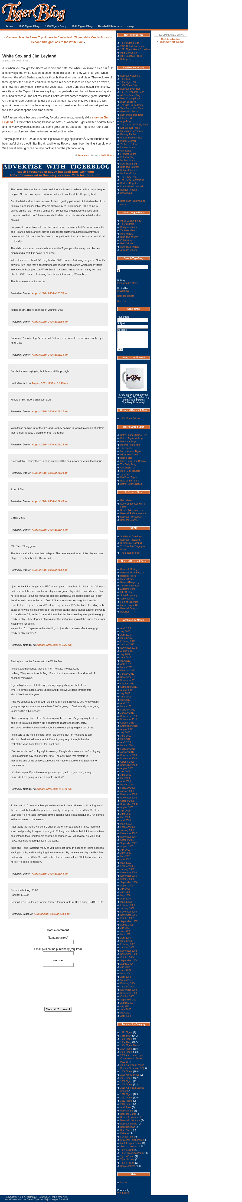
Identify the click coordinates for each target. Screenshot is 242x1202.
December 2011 (128, 677)
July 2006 (125, 889)
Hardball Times (128, 576)
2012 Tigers (126, 1101)
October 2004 (127, 957)
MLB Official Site (128, 52)
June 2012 (125, 657)
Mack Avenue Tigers (130, 451)
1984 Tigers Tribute (130, 418)
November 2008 (128, 797)
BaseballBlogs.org (129, 582)
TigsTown (125, 474)
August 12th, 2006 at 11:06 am (50, 321)
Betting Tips (126, 59)
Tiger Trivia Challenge (131, 1153)
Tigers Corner (127, 1156)
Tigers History (127, 1159)
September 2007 (128, 843)
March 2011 (126, 706)
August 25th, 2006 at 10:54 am (52, 913)
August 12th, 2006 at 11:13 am (50, 354)
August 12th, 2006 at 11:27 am (50, 411)
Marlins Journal (128, 160)
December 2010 (128, 716)
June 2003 (125, 1009)
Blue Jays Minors (129, 237)
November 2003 (128, 993)
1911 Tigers (126, 1032)
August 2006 (126, 885)
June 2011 (125, 696)
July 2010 (125, 732)
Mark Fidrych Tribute (130, 1143)
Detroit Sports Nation (131, 484)
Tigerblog (125, 79)
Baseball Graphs (128, 520)
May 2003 (125, 1012)
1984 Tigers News (129, 1045)
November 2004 (128, 954)
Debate (124, 1133)
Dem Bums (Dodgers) (131, 115)
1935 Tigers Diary (29, 26)
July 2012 (125, 654)
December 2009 (128, 755)
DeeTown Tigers (128, 477)
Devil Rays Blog (128, 163)
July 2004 (125, 967)
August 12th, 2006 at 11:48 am (50, 529)
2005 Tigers (126, 1052)
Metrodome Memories (131, 131)
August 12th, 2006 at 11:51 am (50, 570)
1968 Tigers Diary (55, 26)
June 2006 (125, 892)
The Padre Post (128, 176)
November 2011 (128, 680)
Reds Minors (126, 243)
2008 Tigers (126, 1081)
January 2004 (127, 986)
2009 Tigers (126, 1084)
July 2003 (125, 1006)
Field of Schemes (129, 602)
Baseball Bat (126, 1110)
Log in (123, 1182)
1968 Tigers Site (128, 85)
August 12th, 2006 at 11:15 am (50, 383)
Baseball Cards (128, 1114)
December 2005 (128, 911)
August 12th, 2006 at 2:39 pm (54, 644)
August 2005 (126, 924)
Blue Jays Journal (129, 167)
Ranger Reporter (128, 190)
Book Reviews (127, 1127)
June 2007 (125, 853)
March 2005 (126, 941)
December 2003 (128, 990)
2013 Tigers (126, 1104)
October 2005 (127, 918)
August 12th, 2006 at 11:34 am (50, 472)
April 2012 (125, 664)
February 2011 (127, 709)
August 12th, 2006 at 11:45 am (50, 501)
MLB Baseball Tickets (131, 56)
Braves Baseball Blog (131, 137)
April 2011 (125, 703)
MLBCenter (126, 592)
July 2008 (125, 810)
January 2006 (127, 908)
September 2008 (128, 804)
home (9, 26)
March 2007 (126, 863)
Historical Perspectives (132, 1140)
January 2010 (127, 752)
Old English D (127, 467)
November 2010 (128, 719)
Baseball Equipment (130, 1117)
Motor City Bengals (130, 471)
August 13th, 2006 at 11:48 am (50, 873)
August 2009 (126, 768)
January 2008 (127, 830)
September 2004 (128, 960)
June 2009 (125, 775)
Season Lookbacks (130, 1146)
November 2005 (128, 915)
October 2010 (127, 722)
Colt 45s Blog (127, 157)
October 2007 (127, 840)
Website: (58, 960)
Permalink (83, 155)
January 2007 (127, 869)
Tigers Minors (127, 224)
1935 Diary (125, 1035)
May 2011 (125, 700)
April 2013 (125, 634)
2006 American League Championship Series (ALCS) (132, 1058)
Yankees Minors (128, 230)
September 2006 (128, 882)
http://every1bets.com (172, 41)
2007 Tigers (126, 1078)
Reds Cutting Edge (130, 98)
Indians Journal (128, 147)
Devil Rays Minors (129, 247)
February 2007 (127, 866)
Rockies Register (129, 183)
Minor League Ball (129, 605)
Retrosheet (126, 500)
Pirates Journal (128, 141)
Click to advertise (170, 39)
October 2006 (127, 879)
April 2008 (125, 820)
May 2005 (125, 934)
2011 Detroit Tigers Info (132, 46)
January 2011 (127, 713)
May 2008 (125, 817)
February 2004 (127, 983)
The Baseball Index (130, 553)
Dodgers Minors (128, 227)
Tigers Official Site (129, 43)
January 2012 (127, 674)
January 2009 (127, 791)
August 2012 (126, 651)
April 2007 (125, 859)
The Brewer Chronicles (132, 180)
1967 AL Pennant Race (132, 92)
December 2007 (128, 833)
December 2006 (128, 872)
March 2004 (126, 980)
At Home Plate (127, 589)
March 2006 (126, 902)
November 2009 (128, 758)
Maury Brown (127, 579)
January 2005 (127, 947)
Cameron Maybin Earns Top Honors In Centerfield (39, 37)
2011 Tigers (126, 1097)
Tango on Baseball (129, 585)
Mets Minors (126, 233)
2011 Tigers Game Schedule (135, 49)
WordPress (123, 1193)
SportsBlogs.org (128, 595)
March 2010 (126, 745)
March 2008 (126, 823)
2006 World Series (129, 1075)
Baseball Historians (110, 26)
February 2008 (127, 827)
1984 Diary (125, 1042)
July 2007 (125, 849)
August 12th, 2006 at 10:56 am (50, 293)
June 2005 (125, 931)
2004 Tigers (126, 1048)
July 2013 (125, 631)
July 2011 (125, 693)
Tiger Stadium (127, 1149)
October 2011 (127, 683)
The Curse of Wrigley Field (134, 124)
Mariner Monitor (128, 173)
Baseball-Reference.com (133, 513)
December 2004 (128, 950)
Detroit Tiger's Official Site (133, 435)
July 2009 (125, 771)
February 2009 (127, 788)
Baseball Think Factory (132, 572)
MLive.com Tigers (129, 454)
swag (130, 26)
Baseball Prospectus (130, 516)
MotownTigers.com (130, 445)
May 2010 (125, 739)
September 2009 (128, 765)
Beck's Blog (126, 458)
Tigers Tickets (127, 1163)
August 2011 (126, 690)
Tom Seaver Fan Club (131, 108)
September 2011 (128, 687)
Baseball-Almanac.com (132, 510)
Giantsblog (125, 150)
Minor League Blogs (130, 220)
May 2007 (125, 856)
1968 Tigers (126, 1039)
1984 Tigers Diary (82, 26)
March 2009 (126, 784)
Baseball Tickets (125, 296)
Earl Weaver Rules (130, 128)
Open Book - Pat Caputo (133, 461)
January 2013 (127, 644)
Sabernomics (127, 598)
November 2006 (128, 876)
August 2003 (126, 1003)
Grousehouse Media (127, 283)
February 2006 (127, 905)
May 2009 (125, 778)
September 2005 (128, 921)
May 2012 (125, 661)
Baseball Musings (129, 569)
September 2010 (128, 726)
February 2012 (127, 670)
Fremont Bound (128, 154)
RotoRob (124, 611)
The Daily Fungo (128, 464)
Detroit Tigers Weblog (131, 438)
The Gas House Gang (131, 105)
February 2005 (127, 944)
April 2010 (125, 742)
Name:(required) (58, 937)
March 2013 (126, 638)
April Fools (125, 1107)
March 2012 (126, 667)
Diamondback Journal (131, 186)
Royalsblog (126, 193)
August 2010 (126, 729)
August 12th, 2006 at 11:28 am (50, 444)
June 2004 (125, 970)
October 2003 (127, 996)
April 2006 (125, 898)
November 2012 (128, 647)
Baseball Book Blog (130, 89)
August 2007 (126, 846)
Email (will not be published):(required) (58, 949)
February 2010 (127, 748)
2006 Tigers (107, 155)
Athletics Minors (128, 250)
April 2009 (125, 781)
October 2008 (127, 801)
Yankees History (128, 144)
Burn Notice (126, 1130)
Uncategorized (127, 1166)
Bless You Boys (128, 441)
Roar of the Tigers (129, 480)
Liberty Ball (126, 118)
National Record (128, 170)
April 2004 (125, 977)
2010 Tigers (126, 1094)
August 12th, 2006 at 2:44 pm (54, 789)
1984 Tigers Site (128, 82)
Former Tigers (127, 1136)
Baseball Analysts (129, 608)
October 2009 (127, 762)
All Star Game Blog (130, 95)
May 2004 (125, 973)
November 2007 (128, 836)
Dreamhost (123, 291)
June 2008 (125, 814)
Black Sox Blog (128, 102)
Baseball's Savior (129, 111)
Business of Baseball (131, 543)
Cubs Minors (126, 240)
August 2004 (126, 964)
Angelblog (125, 121)
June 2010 (125, 735)
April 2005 (125, 937)
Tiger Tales (125, 448)
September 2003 (128, 999)
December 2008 (128, 794)
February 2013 (127, 641)
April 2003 (125, 1016)
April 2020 (125, 628)
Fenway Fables (128, 134)
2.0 (121, 301)
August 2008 (126, 807)
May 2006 (125, 895)
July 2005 (125, 928)
